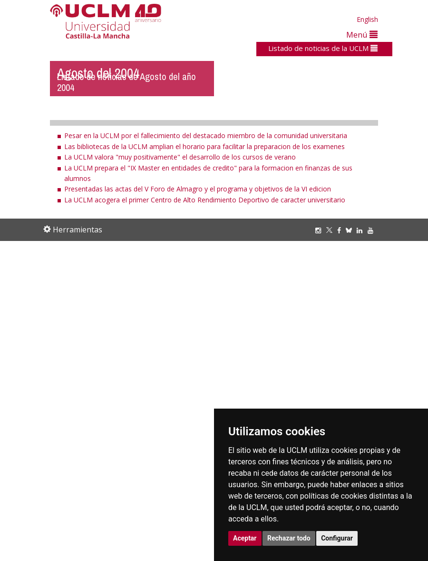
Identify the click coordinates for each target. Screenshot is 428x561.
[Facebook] (341, 230)
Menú (362, 34)
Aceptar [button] (245, 538)
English (367, 19)
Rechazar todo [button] (289, 538)
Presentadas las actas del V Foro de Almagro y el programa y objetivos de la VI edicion (197, 188)
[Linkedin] (359, 230)
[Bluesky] (351, 230)
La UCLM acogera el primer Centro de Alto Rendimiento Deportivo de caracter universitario (204, 199)
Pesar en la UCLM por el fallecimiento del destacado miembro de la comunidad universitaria (205, 135)
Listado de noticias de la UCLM (323, 48)
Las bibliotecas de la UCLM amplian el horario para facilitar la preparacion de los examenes (204, 146)
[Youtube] (373, 230)
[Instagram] (320, 230)
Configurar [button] (337, 538)
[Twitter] (331, 230)
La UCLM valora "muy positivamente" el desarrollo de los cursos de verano (180, 156)
